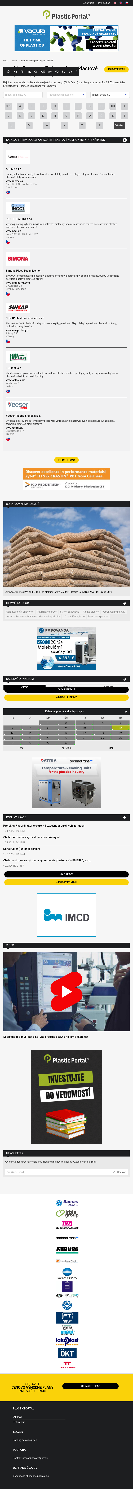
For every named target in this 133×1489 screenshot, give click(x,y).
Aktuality (50, 71)
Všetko (24, 687)
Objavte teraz (90, 1386)
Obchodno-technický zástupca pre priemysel (31, 837)
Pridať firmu (116, 69)
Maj (112, 748)
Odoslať (119, 1172)
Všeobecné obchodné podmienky (31, 1476)
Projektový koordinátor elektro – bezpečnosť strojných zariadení (44, 825)
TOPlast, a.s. (14, 368)
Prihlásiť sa (104, 3)
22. (48, 738)
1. (48, 723)
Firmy (22, 71)
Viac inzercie (66, 689)
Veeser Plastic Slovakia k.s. (23, 415)
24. (84, 738)
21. (30, 738)
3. (85, 723)
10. (84, 728)
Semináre (63, 71)
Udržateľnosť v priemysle (20, 611)
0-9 (8, 106)
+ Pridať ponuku (66, 882)
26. (120, 738)
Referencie (19, 1422)
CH (113, 106)
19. (120, 733)
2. (66, 723)
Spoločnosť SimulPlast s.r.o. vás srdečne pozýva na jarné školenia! (45, 1036)
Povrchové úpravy (47, 611)
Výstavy (57, 71)
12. (120, 728)
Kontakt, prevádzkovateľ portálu (30, 1458)
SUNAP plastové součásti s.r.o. (25, 318)
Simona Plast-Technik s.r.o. (23, 270)
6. (12, 728)
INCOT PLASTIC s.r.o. (19, 219)
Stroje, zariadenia (69, 611)
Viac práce (66, 874)
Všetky (119, 125)
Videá (70, 71)
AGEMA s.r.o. (14, 169)
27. (12, 743)
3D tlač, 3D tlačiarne (74, 616)
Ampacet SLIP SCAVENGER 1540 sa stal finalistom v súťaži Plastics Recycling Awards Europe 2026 (58, 592)
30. (66, 743)
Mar (21, 748)
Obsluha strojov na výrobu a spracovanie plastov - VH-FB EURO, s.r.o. (47, 860)
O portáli (17, 1416)
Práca (77, 71)
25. (102, 738)
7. (30, 728)
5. (121, 723)
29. (48, 743)
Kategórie (15, 71)
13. (12, 733)
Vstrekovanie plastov (113, 611)
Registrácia (88, 3)
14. (30, 733)
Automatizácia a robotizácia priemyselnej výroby (33, 616)
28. (30, 743)
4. (103, 723)
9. (66, 728)
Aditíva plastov (91, 611)
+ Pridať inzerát (66, 697)
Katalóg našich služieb (25, 1440)
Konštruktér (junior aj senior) (21, 848)
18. (102, 733)
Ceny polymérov (36, 71)
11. (102, 728)
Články (43, 71)
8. (48, 728)
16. (66, 733)
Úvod (5, 60)
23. (66, 738)
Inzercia (29, 71)
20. (12, 738)
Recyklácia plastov (98, 616)
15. (48, 733)
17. (84, 733)
